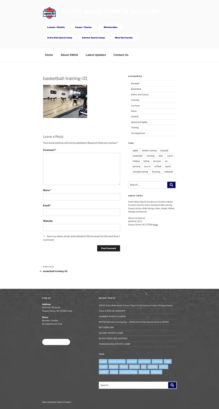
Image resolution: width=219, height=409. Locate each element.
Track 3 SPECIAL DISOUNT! (112, 311)
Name (47, 190)
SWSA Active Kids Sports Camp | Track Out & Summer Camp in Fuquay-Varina (136, 305)
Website (48, 221)
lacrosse (157, 161)
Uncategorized (138, 133)
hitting (146, 161)
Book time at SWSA (56, 342)
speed (168, 166)
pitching (136, 166)
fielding (136, 161)
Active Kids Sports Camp (59, 37)
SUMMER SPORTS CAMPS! (112, 316)
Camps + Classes (83, 27)
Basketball (136, 89)
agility (135, 150)
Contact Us (121, 54)
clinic (160, 155)
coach (170, 155)
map (155, 224)
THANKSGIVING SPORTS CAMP (114, 344)
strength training (140, 171)
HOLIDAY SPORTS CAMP (111, 333)
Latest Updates (96, 54)
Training (135, 127)
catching (150, 155)
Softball (134, 116)
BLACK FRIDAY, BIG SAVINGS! (113, 338)
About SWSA (69, 54)
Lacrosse (135, 105)
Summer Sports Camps (93, 37)
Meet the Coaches (124, 37)
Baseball (135, 83)
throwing (156, 171)
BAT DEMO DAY (106, 327)
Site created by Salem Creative (56, 402)
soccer (147, 166)
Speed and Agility (139, 122)
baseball (164, 150)
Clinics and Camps (139, 94)
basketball (137, 155)
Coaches (135, 100)
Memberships (110, 27)
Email (47, 205)
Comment (49, 150)
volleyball (168, 171)
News (134, 111)
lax (166, 161)
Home (49, 54)
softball (157, 166)
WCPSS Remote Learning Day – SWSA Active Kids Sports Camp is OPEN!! (134, 322)
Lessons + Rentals (56, 27)
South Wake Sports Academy (111, 11)
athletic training (149, 150)
